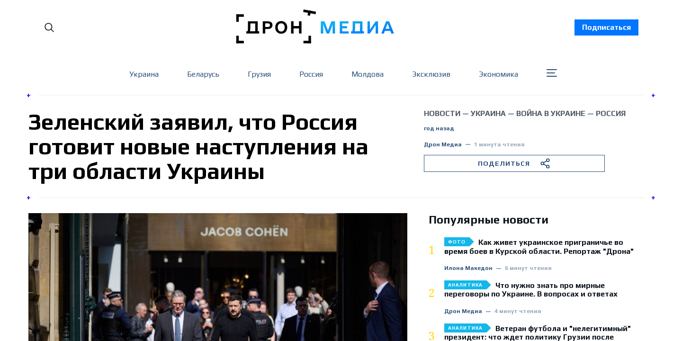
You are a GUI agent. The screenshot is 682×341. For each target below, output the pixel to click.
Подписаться (606, 27)
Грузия (259, 74)
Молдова (367, 74)
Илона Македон (468, 268)
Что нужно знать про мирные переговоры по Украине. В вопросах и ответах (531, 289)
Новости (442, 113)
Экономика (498, 74)
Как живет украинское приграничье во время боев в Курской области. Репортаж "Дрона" (539, 246)
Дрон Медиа (443, 145)
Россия (311, 74)
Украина (144, 74)
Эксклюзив (431, 74)
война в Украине (550, 113)
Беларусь (203, 74)
